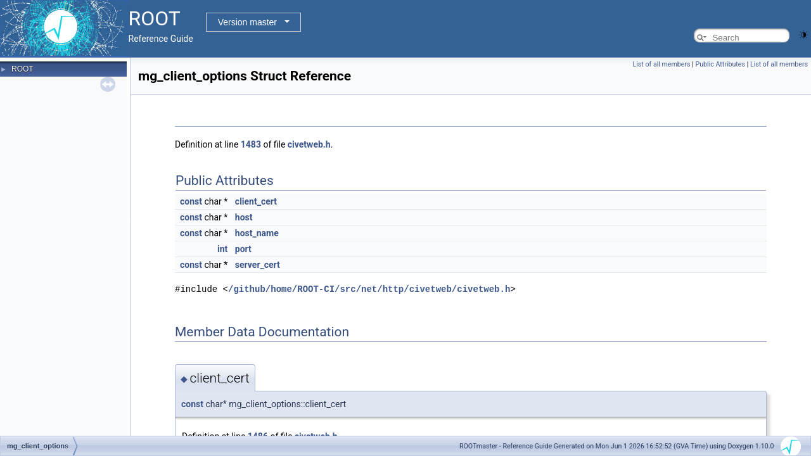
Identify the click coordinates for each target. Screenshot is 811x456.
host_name (257, 233)
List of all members (662, 64)
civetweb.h (309, 144)
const (191, 201)
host (244, 217)
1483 (251, 144)
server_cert (257, 265)
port (243, 249)
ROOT (22, 69)
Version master (247, 22)
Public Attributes (720, 64)
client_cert (256, 201)
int (222, 249)
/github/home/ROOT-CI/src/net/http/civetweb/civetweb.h (369, 288)
